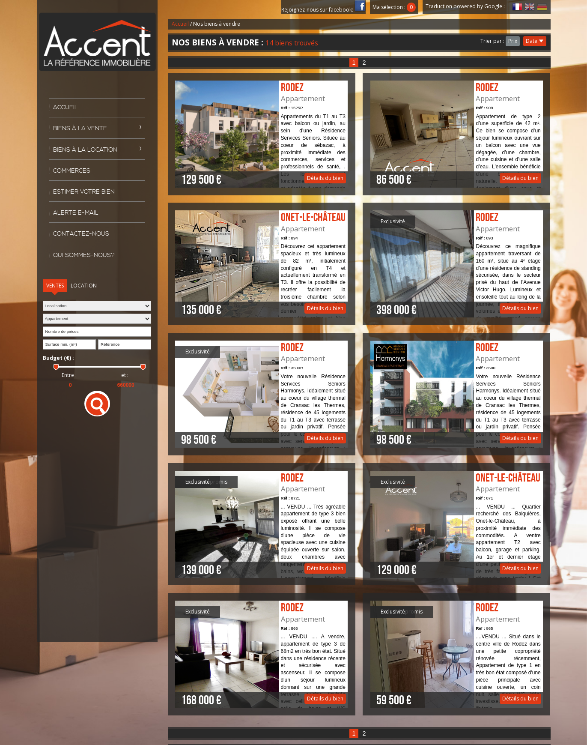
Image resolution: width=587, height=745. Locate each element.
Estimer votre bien (84, 192)
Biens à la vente (80, 128)
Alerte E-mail (75, 213)
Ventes (55, 285)
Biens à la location (85, 150)
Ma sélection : (394, 7)
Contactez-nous (81, 234)
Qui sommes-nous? (84, 255)
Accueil (65, 107)
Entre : (69, 375)
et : (124, 375)
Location (84, 285)
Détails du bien (261, 134)
